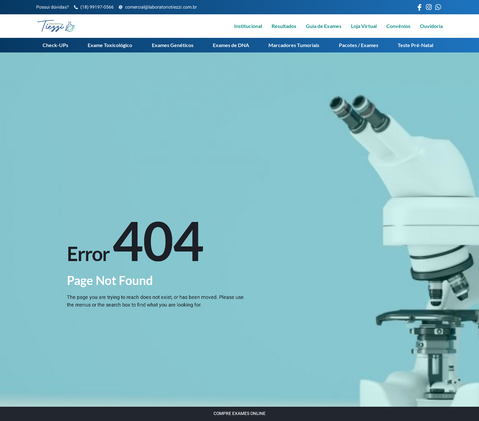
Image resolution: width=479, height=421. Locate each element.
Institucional (248, 26)
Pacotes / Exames (358, 45)
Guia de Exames (323, 26)
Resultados (284, 26)
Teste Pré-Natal (415, 45)
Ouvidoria (431, 26)
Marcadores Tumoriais (293, 45)
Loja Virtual (364, 26)
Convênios (398, 26)
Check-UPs (55, 45)
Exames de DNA (231, 45)
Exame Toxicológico (110, 45)
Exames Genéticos (172, 45)
